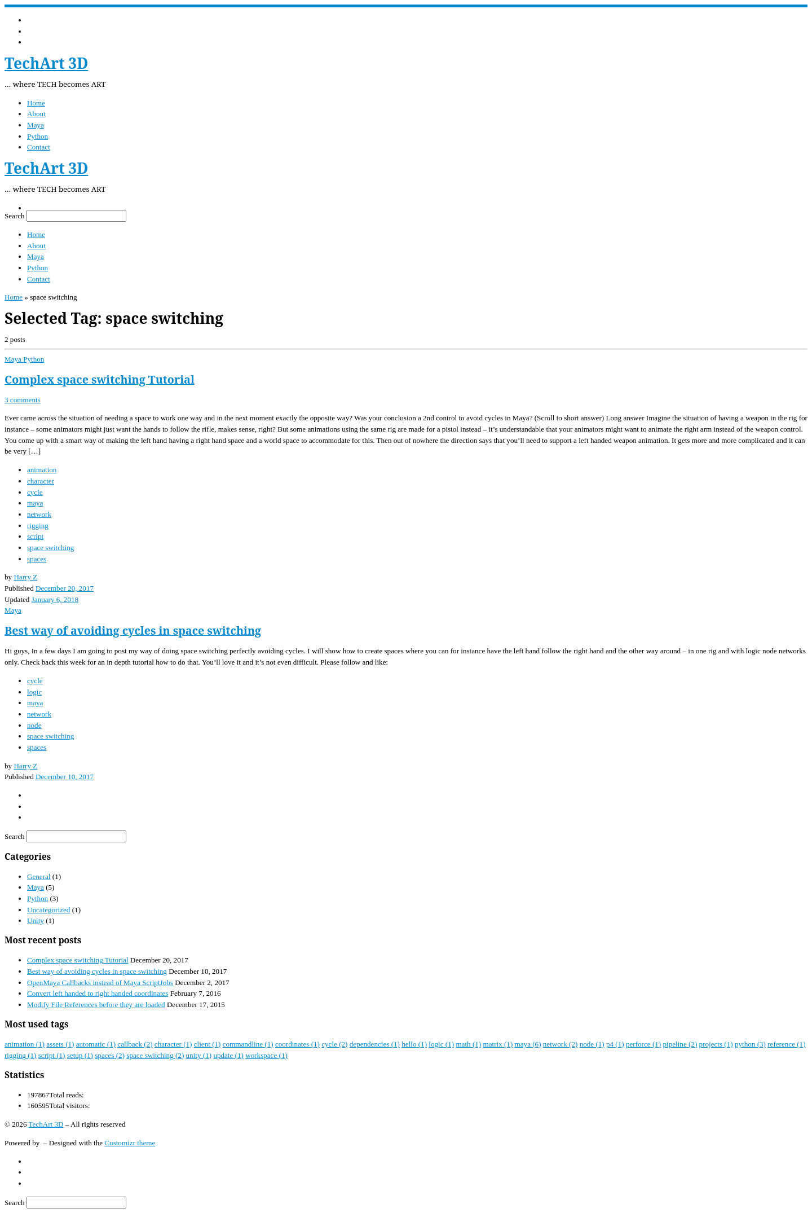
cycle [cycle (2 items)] (334, 1044)
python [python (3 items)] (750, 1044)
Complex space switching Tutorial (100, 379)
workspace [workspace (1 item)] (266, 1055)
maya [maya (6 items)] (528, 1044)
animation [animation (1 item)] (25, 1044)
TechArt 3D (46, 1124)
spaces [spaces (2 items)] (110, 1055)
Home (14, 297)
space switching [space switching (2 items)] (155, 1055)
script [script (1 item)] (51, 1055)
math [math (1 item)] (468, 1044)
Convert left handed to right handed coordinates (97, 993)
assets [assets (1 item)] (60, 1044)
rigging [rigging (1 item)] (20, 1055)
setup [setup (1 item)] (80, 1055)
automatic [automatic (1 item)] (96, 1044)
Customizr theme (129, 1143)
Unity (35, 920)
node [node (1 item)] (592, 1044)
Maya (35, 887)
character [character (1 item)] (173, 1044)
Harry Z (25, 577)
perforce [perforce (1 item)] (643, 1044)
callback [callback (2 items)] (134, 1044)
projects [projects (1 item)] (716, 1044)
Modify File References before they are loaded (96, 1004)
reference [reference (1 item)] (786, 1044)
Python (37, 898)
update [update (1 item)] (228, 1055)
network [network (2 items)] (560, 1044)
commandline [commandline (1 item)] (248, 1044)
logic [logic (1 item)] (441, 1044)
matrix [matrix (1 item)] (498, 1044)
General (39, 876)
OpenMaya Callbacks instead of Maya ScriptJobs (100, 982)
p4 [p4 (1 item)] (615, 1044)
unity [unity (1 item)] (199, 1055)
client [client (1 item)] (207, 1044)
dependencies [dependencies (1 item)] (375, 1044)
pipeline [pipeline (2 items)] (680, 1044)
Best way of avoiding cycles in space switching (133, 630)
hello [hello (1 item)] (414, 1044)
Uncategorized (48, 910)
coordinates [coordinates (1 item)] (297, 1044)
